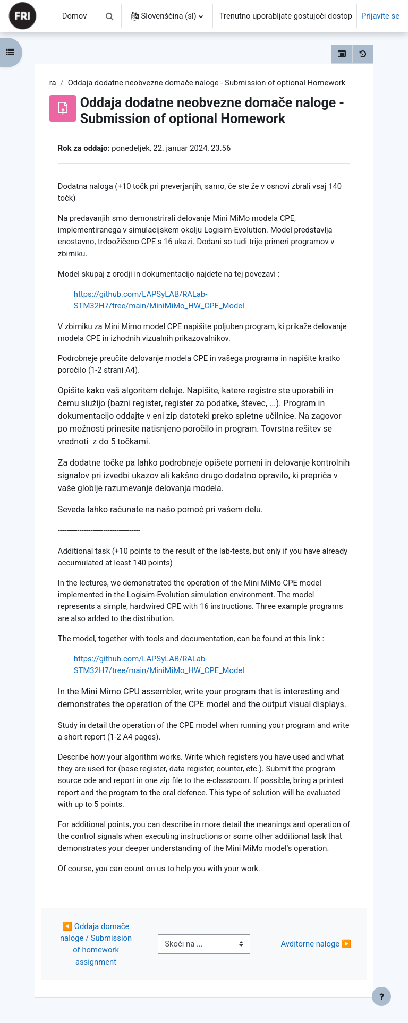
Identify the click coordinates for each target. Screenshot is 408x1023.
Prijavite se (380, 16)
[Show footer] (381, 996)
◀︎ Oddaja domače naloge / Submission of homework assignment (97, 944)
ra (52, 83)
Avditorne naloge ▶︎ (316, 944)
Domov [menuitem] (74, 16)
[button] (110, 16)
